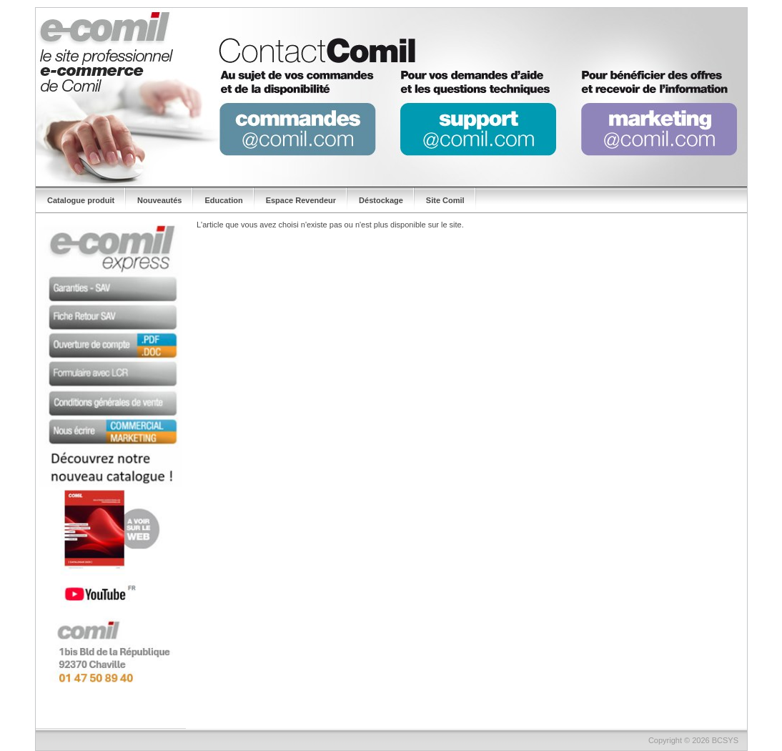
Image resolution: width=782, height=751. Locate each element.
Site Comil (445, 200)
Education (223, 200)
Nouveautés (159, 200)
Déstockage (381, 200)
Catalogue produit (80, 200)
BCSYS (725, 740)
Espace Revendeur (301, 200)
